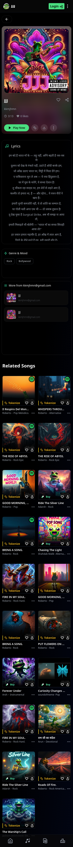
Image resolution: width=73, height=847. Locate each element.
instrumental (17, 694)
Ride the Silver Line (51, 503)
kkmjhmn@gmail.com (29, 300)
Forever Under (11, 691)
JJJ (19, 295)
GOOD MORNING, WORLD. (16, 503)
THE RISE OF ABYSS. (15, 456)
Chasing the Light (50, 550)
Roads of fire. (47, 785)
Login (56, 6)
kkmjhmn (10, 109)
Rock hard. (19, 600)
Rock (9, 261)
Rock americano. (58, 788)
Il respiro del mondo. (16, 409)
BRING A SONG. (12, 550)
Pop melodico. (21, 413)
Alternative (55, 413)
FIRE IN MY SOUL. (14, 597)
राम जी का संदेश (46, 738)
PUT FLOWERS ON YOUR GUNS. (52, 644)
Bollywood (25, 261)
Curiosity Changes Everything (52, 691)
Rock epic (18, 460)
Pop (15, 506)
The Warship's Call (14, 832)
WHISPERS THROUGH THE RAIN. (52, 409)
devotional (52, 741)
